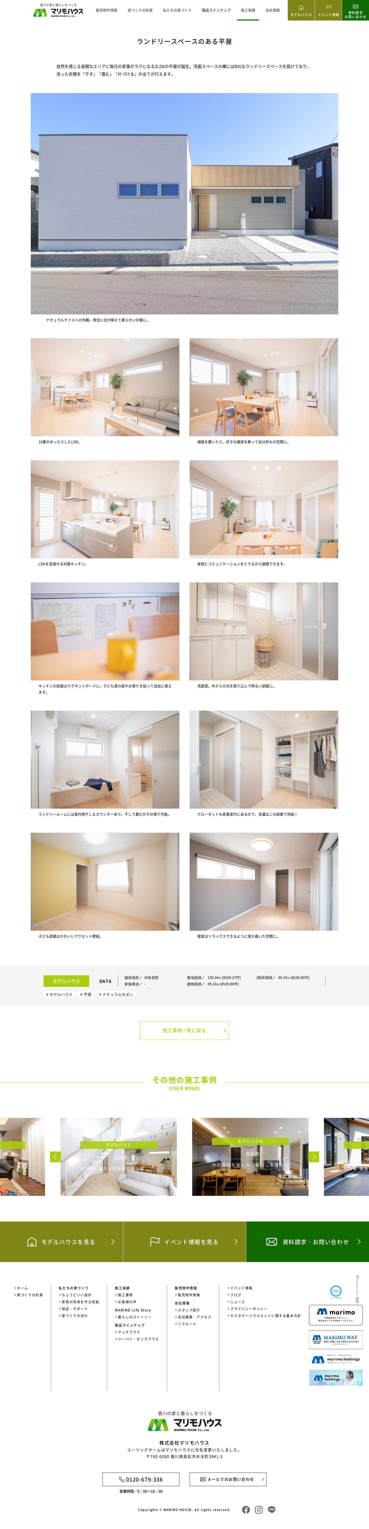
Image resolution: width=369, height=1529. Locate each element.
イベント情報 (241, 1287)
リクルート (187, 1323)
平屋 (87, 994)
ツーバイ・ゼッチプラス (138, 1338)
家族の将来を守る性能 (80, 1301)
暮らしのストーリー (134, 1316)
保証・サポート (75, 1308)
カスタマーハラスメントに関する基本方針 (265, 1315)
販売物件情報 (106, 10)
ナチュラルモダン (117, 994)
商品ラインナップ (216, 10)
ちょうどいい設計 (77, 1294)
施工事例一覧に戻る (184, 1030)
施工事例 (125, 1294)
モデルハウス (61, 994)
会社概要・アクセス (194, 1316)
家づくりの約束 (140, 10)
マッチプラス (129, 1331)
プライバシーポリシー (249, 1308)
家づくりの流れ (75, 1315)
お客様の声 (127, 1301)
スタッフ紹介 (189, 1309)
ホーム (22, 1287)
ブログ (235, 1294)
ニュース (237, 1301)
